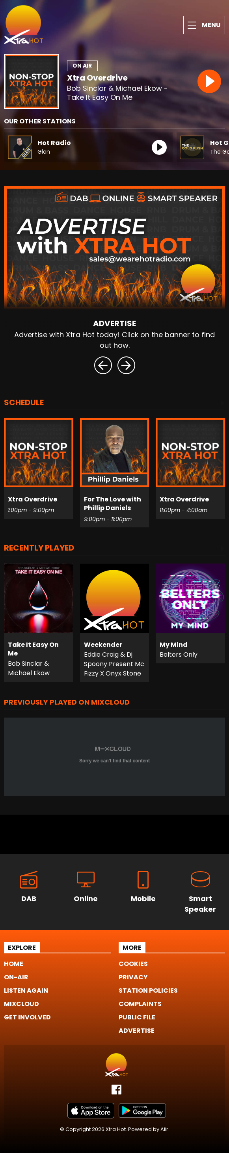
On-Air (16, 977)
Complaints (140, 1003)
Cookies (133, 963)
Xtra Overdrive (97, 77)
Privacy (133, 977)
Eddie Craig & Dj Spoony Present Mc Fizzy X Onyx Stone (114, 664)
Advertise (137, 1030)
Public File (137, 1017)
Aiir (164, 1129)
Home (13, 963)
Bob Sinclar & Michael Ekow (29, 668)
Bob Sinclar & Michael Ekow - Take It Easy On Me (117, 93)
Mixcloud (21, 1003)
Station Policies (148, 990)
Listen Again (26, 990)
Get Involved (27, 1017)
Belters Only (178, 654)
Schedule (24, 403)
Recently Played (39, 548)
